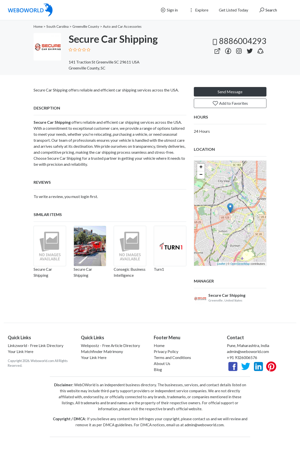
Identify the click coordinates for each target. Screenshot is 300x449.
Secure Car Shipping (226, 295)
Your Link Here (20, 351)
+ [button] (201, 167)
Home (38, 26)
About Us (162, 363)
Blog (158, 369)
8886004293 (238, 41)
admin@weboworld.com (248, 351)
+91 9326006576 (242, 357)
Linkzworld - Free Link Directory (35, 345)
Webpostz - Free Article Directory (110, 345)
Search (268, 10)
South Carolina (57, 26)
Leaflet (221, 263)
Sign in (169, 10)
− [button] (201, 175)
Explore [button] (198, 10)
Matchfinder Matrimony (102, 351)
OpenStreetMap (240, 263)
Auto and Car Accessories (122, 26)
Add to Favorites (230, 103)
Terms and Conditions (172, 357)
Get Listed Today (233, 10)
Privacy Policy (166, 351)
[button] (260, 50)
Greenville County (85, 26)
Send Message (230, 91)
